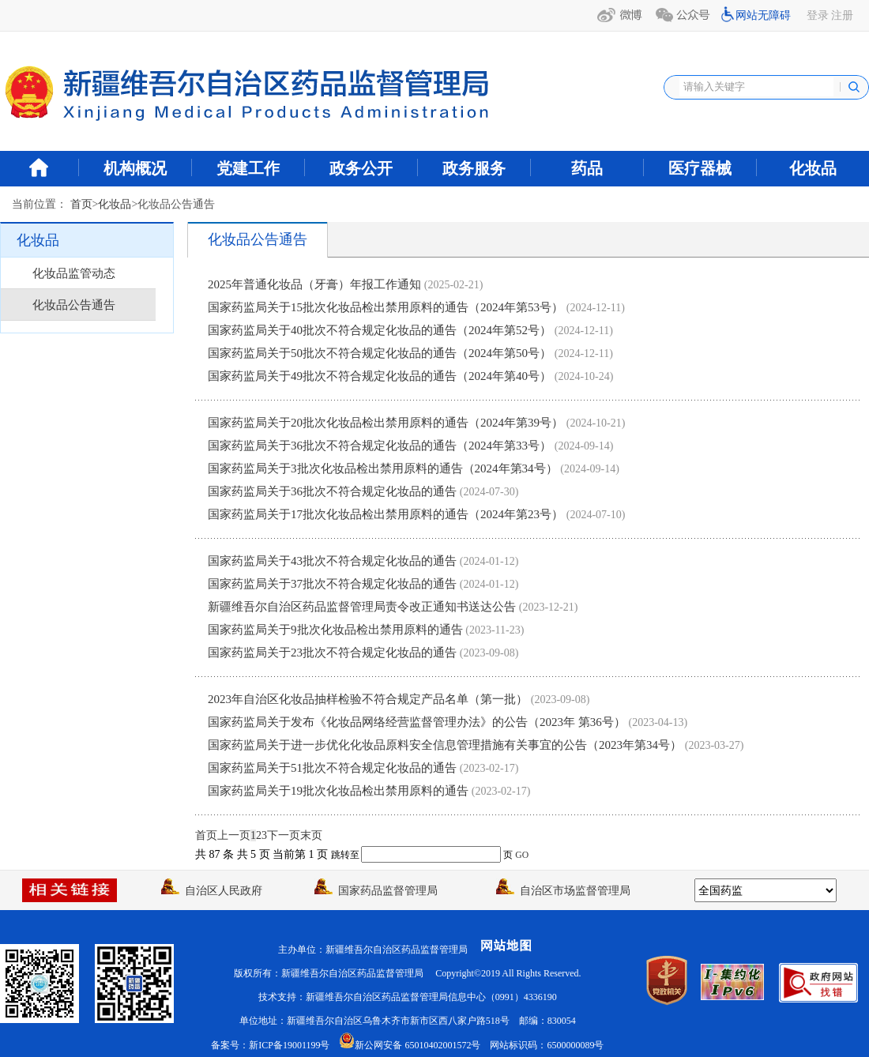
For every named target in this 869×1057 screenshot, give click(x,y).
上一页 (233, 835)
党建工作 (248, 168)
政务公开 (361, 168)
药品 (587, 168)
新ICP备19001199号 (289, 1045)
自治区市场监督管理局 (563, 891)
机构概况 (135, 168)
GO (522, 855)
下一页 (283, 835)
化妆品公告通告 (73, 305)
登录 (818, 15)
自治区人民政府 (211, 891)
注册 (842, 15)
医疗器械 (700, 168)
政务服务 (474, 168)
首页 (81, 204)
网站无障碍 (763, 15)
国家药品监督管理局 (376, 891)
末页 (311, 835)
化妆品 (813, 168)
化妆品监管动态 (73, 273)
